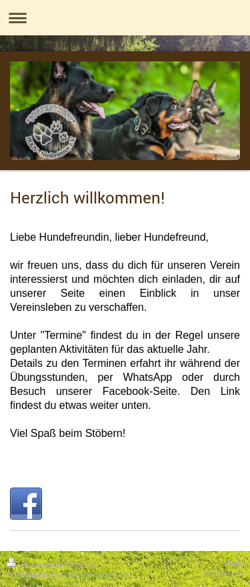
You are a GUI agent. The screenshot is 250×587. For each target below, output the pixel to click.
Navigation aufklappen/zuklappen (125, 17)
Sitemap (82, 564)
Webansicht (223, 573)
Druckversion (36, 564)
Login (234, 562)
